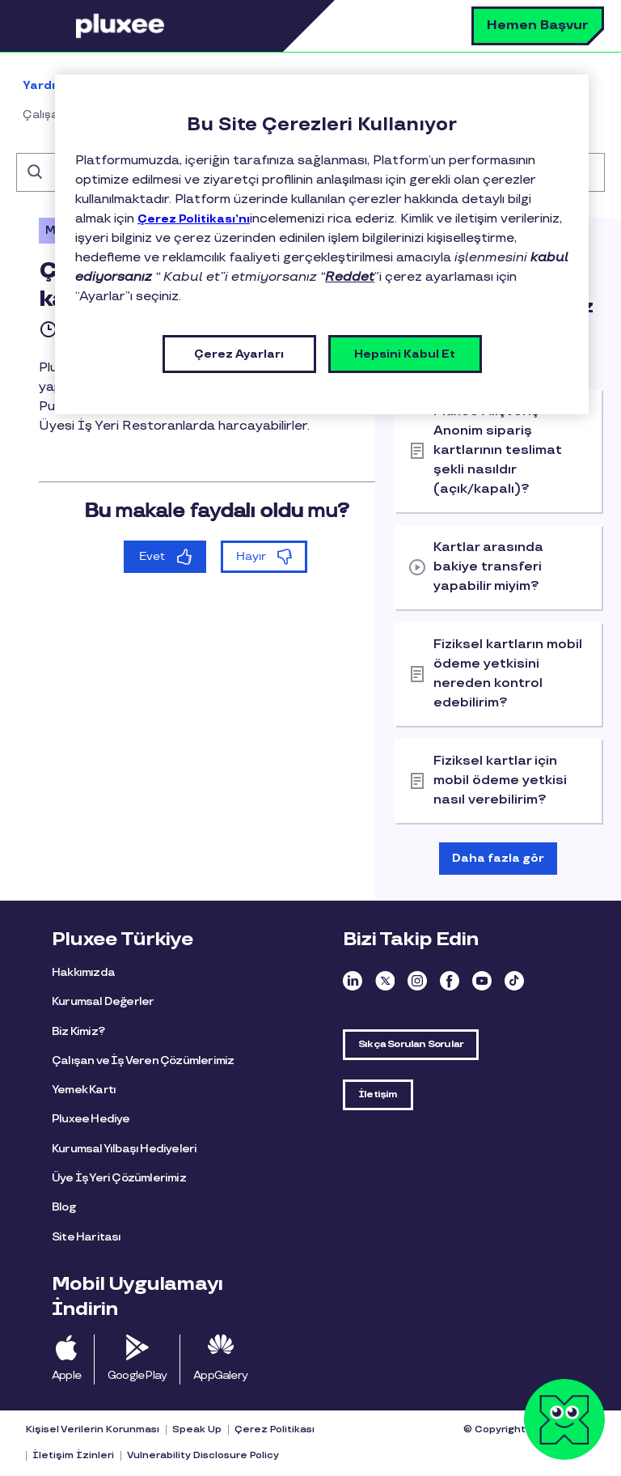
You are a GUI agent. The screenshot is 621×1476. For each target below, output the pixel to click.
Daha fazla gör (498, 858)
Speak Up (197, 1429)
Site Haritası (86, 1237)
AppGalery (220, 1375)
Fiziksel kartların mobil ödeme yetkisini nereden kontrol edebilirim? (507, 673)
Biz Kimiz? (78, 1031)
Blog (63, 1207)
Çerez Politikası (274, 1429)
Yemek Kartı (84, 1089)
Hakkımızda (83, 972)
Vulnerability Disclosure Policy (203, 1455)
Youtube (482, 980)
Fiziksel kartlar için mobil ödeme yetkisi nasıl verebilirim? (500, 780)
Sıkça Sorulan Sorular (410, 1044)
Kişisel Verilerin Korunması (92, 1429)
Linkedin (352, 980)
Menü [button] (52, 26)
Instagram (417, 980)
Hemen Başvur (538, 25)
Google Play (137, 1375)
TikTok (514, 980)
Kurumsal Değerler (103, 1001)
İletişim (378, 1094)
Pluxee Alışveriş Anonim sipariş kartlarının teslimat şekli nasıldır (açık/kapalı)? (497, 450)
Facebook (449, 980)
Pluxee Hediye (91, 1119)
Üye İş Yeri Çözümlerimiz (119, 1178)
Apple (66, 1375)
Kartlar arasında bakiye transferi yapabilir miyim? (488, 567)
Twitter (385, 980)
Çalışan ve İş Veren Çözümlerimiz (143, 1060)
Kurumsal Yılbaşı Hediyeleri (124, 1149)
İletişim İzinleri (73, 1455)
